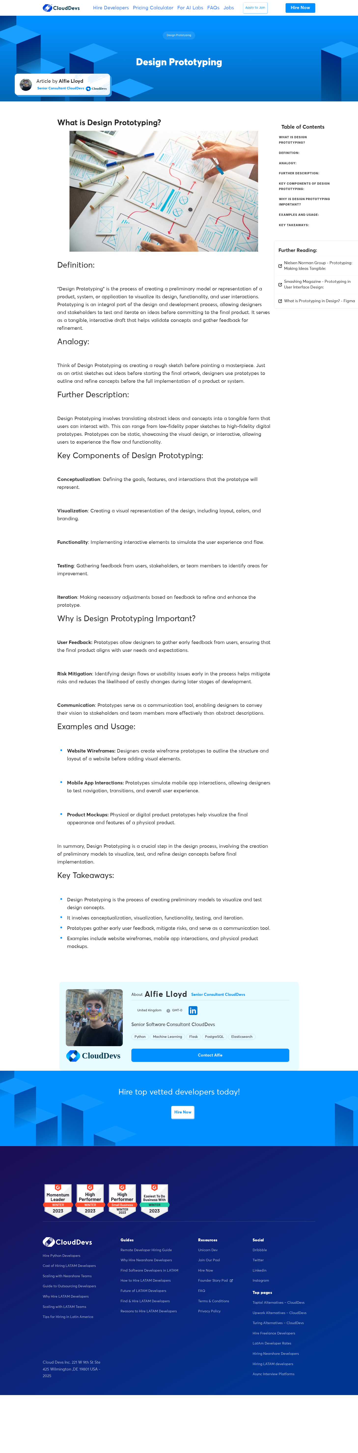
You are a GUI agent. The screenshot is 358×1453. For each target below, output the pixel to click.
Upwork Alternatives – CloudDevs (279, 1313)
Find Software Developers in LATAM (149, 1270)
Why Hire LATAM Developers (66, 1296)
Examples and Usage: (299, 215)
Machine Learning (167, 1037)
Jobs (228, 7)
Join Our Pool (209, 1260)
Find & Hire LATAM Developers (145, 1301)
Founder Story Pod (215, 1280)
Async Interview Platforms (273, 1374)
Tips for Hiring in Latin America (68, 1317)
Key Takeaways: (294, 225)
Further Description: (299, 173)
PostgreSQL (214, 1037)
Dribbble (260, 1250)
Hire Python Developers (61, 1256)
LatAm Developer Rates (272, 1343)
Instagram (261, 1280)
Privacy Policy (209, 1311)
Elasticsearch (241, 1037)
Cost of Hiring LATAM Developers (69, 1266)
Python (140, 1037)
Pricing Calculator (153, 7)
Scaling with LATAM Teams (64, 1307)
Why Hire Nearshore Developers (146, 1260)
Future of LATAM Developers (143, 1291)
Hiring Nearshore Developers (276, 1354)
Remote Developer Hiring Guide (146, 1250)
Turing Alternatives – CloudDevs (278, 1323)
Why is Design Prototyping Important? (304, 201)
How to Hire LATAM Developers (146, 1280)
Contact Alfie (210, 1055)
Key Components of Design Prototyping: (304, 186)
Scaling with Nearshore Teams (67, 1276)
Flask (193, 1037)
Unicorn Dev (208, 1250)
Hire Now (182, 1112)
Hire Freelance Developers (274, 1333)
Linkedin (259, 1270)
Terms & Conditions (213, 1301)
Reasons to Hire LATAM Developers (149, 1311)
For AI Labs (190, 7)
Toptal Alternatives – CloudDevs (278, 1302)
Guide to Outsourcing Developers (69, 1286)
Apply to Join (255, 7)
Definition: (289, 153)
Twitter (258, 1260)
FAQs (213, 7)
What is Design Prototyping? (293, 139)
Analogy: (288, 163)
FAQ (201, 1291)
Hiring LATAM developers (273, 1364)
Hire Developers (111, 7)
